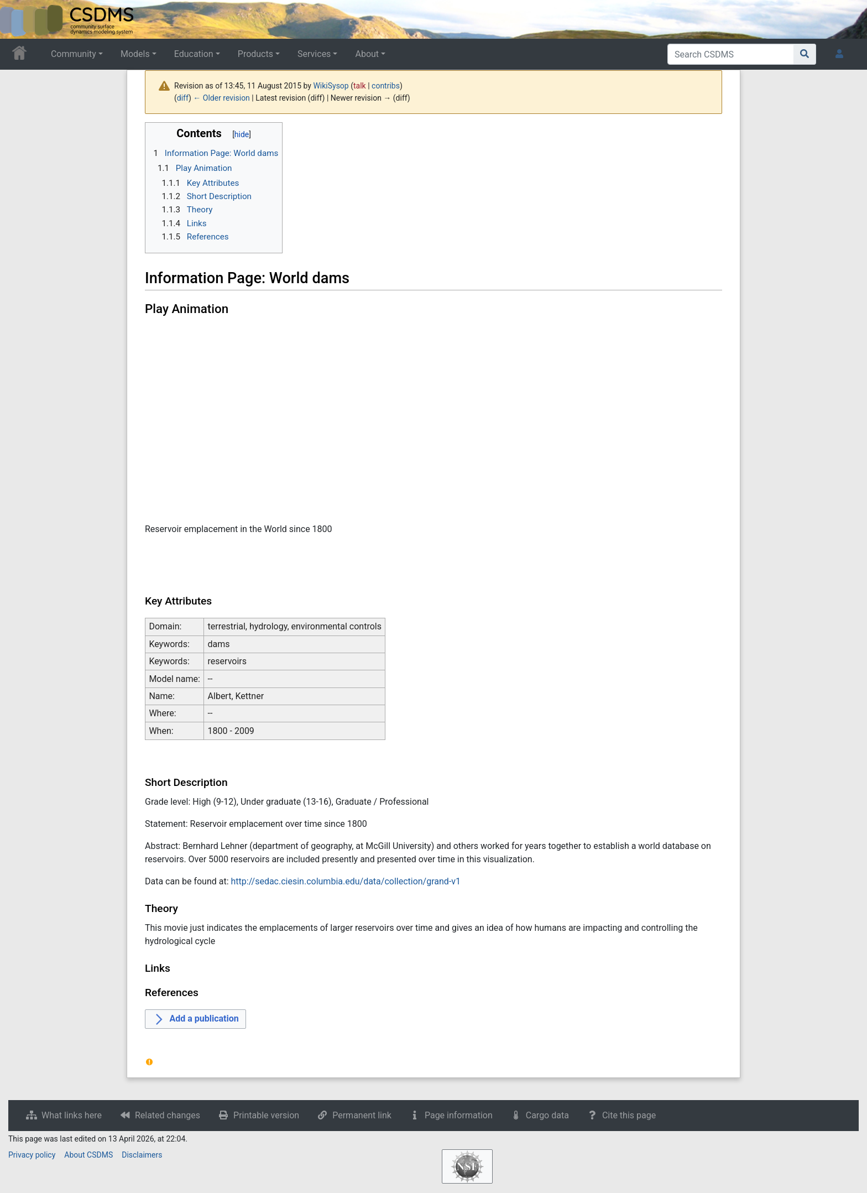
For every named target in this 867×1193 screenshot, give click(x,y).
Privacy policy (31, 1154)
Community (73, 54)
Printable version (266, 1115)
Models (135, 54)
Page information (459, 1115)
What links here (71, 1115)
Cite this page (629, 1115)
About (367, 54)
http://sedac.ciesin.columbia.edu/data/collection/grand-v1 (346, 881)
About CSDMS (88, 1154)
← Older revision (221, 97)
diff (183, 97)
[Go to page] (804, 54)
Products (255, 54)
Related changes (167, 1115)
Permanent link (361, 1115)
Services (314, 54)
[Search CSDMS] (730, 54)
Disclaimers (142, 1154)
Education (193, 54)
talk (359, 85)
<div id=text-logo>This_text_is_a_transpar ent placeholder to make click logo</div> (18, 19)
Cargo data (547, 1115)
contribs (386, 85)
